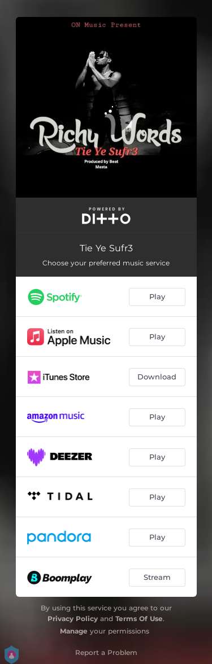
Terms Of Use (139, 618)
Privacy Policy (72, 618)
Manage (74, 631)
